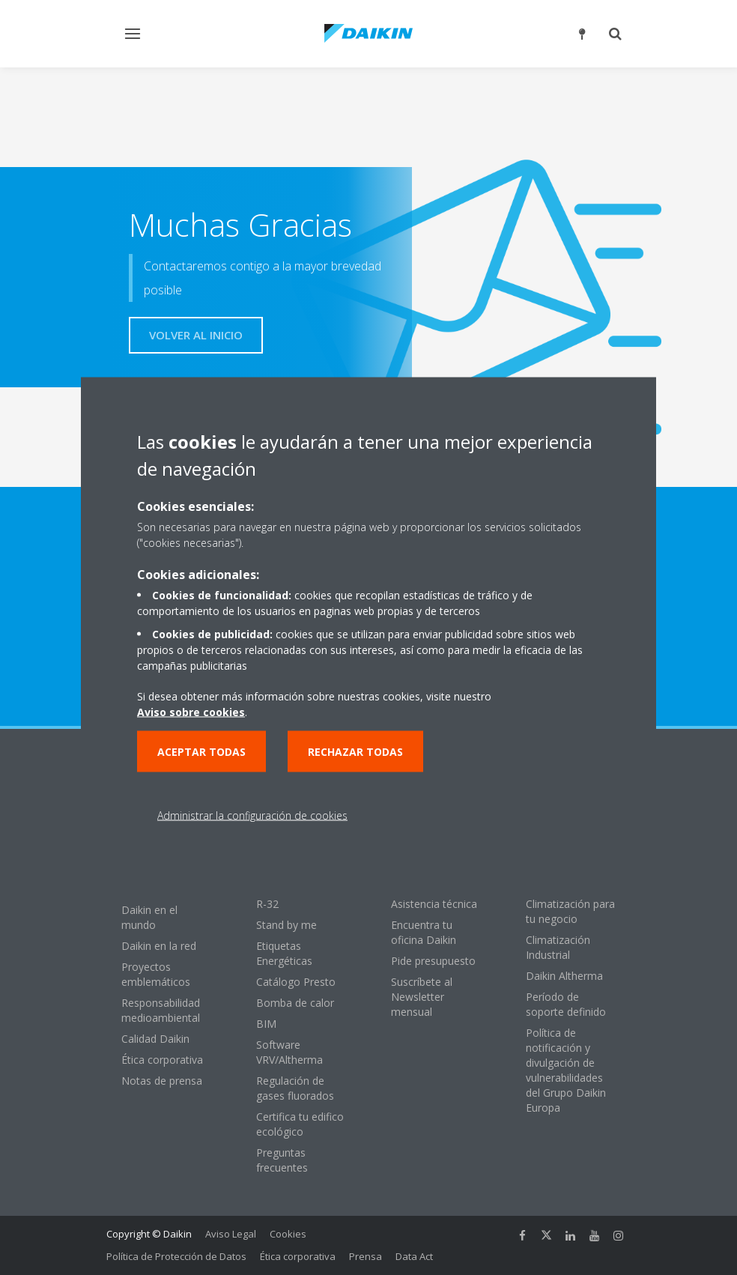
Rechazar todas (355, 752)
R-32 (267, 904)
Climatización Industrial (558, 947)
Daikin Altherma (564, 976)
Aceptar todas (201, 752)
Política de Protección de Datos (176, 1256)
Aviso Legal (230, 1234)
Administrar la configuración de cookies (252, 815)
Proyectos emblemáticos (155, 974)
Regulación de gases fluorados (295, 1088)
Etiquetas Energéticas (284, 953)
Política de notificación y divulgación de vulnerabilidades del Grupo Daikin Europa (566, 1070)
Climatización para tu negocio (570, 911)
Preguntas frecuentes (282, 1160)
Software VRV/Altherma (289, 1052)
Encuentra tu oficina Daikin (423, 932)
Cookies (288, 1234)
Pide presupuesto (433, 961)
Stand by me (286, 925)
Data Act (414, 1256)
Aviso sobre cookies (191, 712)
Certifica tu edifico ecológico (300, 1124)
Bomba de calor (295, 1003)
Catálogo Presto (296, 982)
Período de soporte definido (566, 1004)
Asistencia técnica (434, 904)
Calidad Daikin (155, 1039)
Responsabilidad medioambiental (160, 1010)
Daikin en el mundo (149, 917)
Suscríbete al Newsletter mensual (421, 997)
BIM (266, 1024)
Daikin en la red (158, 946)
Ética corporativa (162, 1060)
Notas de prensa (161, 1080)
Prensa (365, 1256)
